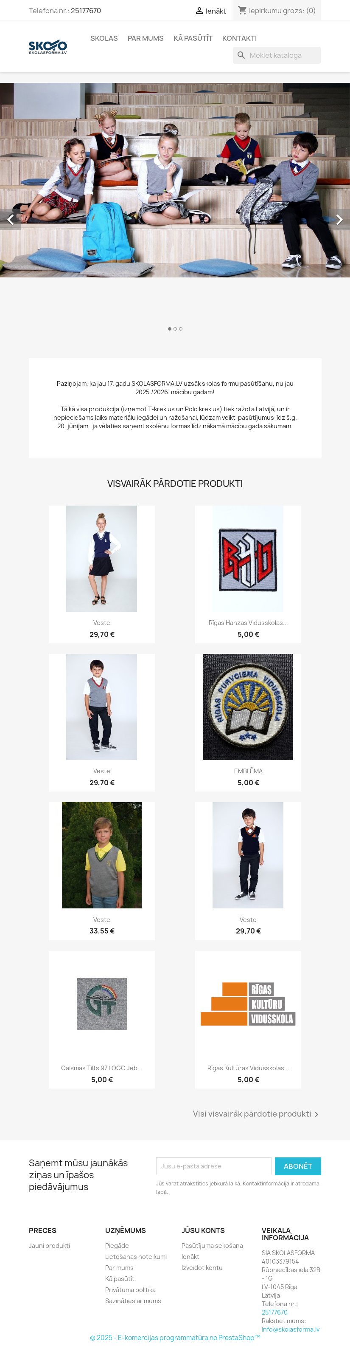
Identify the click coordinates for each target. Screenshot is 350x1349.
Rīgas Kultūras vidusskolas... (248, 1068)
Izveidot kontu (202, 1268)
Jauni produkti (49, 1246)
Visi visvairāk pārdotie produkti (257, 1114)
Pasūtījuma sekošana (212, 1246)
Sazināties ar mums (133, 1301)
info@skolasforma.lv (290, 1329)
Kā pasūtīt (193, 38)
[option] (175, 210)
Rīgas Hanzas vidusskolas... (248, 623)
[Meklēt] (277, 55)
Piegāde (117, 1246)
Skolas (104, 38)
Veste (101, 623)
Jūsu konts (203, 1230)
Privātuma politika (130, 1290)
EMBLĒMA (248, 771)
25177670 (86, 10)
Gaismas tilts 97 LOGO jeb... (102, 1068)
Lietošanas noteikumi (136, 1257)
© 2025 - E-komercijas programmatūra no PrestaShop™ (175, 1337)
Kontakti (239, 38)
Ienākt (190, 1257)
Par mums (146, 38)
